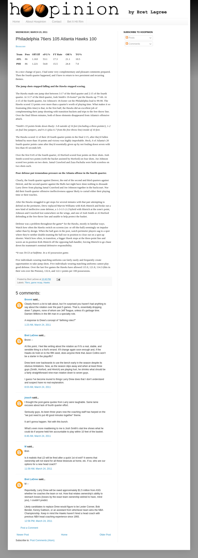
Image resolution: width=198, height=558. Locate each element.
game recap (36, 282)
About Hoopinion (36, 21)
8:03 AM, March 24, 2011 (38, 387)
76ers (27, 282)
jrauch (28, 397)
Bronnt (28, 299)
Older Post (105, 534)
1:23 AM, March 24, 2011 (38, 324)
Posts (130, 37)
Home (16, 21)
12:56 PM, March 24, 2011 (38, 521)
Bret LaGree (31, 335)
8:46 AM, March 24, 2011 (38, 436)
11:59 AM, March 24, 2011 (38, 468)
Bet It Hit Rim (75, 21)
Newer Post (23, 534)
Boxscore (20, 46)
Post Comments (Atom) (42, 540)
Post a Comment (29, 527)
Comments (133, 43)
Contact (56, 21)
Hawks (47, 282)
